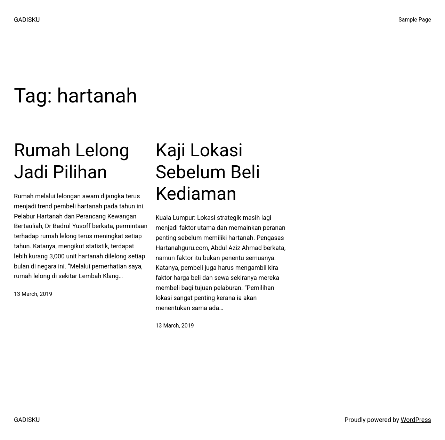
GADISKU (27, 19)
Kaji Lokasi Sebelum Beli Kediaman (208, 172)
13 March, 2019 (33, 294)
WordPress (416, 419)
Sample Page (414, 19)
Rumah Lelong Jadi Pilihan (71, 161)
